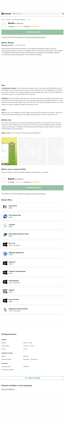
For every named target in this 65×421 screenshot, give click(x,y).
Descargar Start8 (6, 389)
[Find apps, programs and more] (36, 13)
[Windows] (8, 20)
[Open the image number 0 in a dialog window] (9, 151)
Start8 (15, 23)
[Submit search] (14, 13)
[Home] (2, 20)
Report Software (32, 378)
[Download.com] (6, 14)
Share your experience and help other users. (32, 37)
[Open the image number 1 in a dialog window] (32, 151)
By (11, 26)
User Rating (31, 26)
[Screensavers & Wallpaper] (19, 20)
